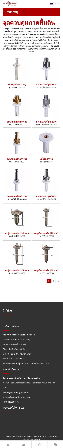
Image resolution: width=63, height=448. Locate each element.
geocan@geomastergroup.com (16, 397)
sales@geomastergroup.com (15, 392)
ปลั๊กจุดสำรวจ (46, 159)
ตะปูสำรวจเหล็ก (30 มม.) (17, 233)
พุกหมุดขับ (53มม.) (17, 84)
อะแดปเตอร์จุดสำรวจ (46, 84)
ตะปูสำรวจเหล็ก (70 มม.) (46, 233)
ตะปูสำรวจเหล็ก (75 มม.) (17, 270)
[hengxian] (6, 315)
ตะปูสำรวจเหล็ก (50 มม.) (46, 270)
